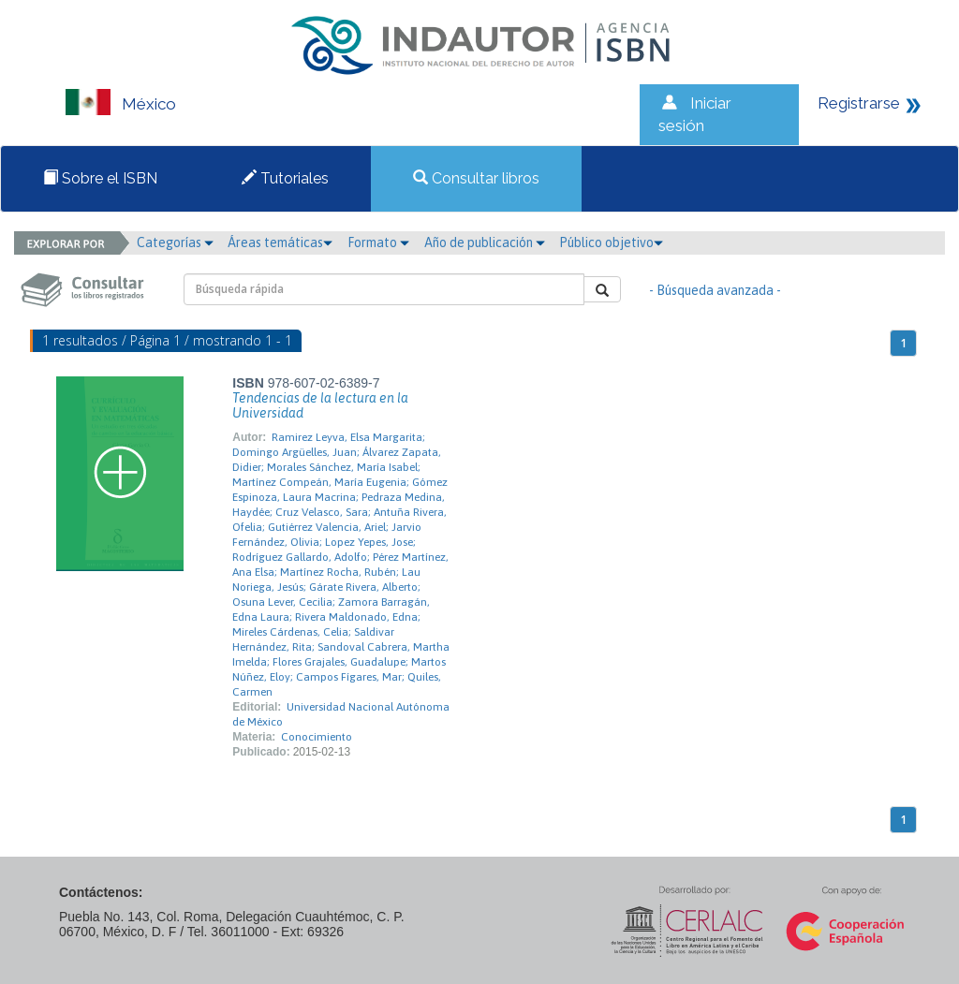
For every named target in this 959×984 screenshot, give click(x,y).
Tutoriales (285, 178)
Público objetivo (611, 242)
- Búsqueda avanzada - (715, 290)
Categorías (175, 242)
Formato (378, 242)
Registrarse (859, 103)
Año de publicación (484, 242)
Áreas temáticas (280, 242)
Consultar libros (476, 178)
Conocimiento (316, 736)
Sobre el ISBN (100, 178)
